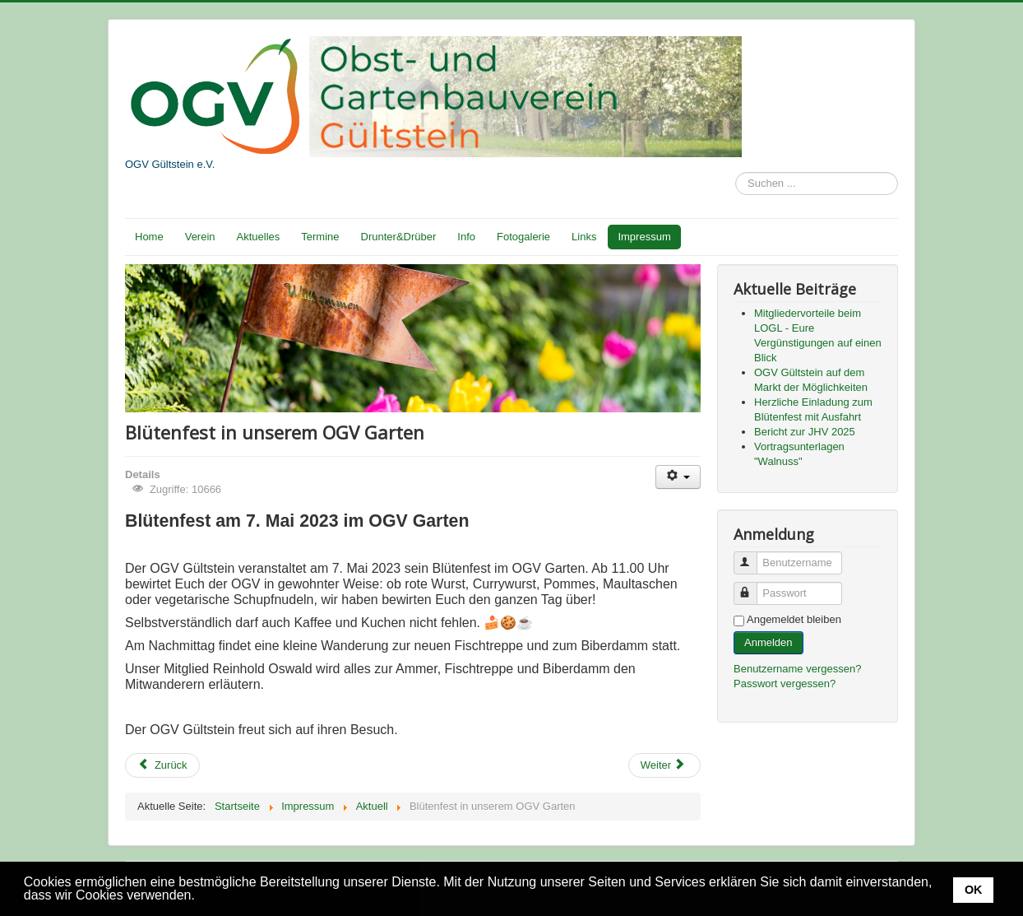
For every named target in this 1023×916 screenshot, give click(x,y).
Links (584, 236)
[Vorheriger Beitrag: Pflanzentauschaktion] (162, 765)
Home (149, 236)
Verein (200, 236)
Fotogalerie (523, 236)
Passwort (752, 586)
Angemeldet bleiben (794, 619)
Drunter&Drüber (399, 236)
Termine (320, 236)
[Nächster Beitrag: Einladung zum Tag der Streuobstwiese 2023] (664, 765)
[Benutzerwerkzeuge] (678, 477)
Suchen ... (735, 172)
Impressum (644, 236)
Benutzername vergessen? (797, 669)
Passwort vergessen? (785, 683)
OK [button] (974, 889)
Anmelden (768, 642)
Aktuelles (258, 236)
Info (466, 236)
